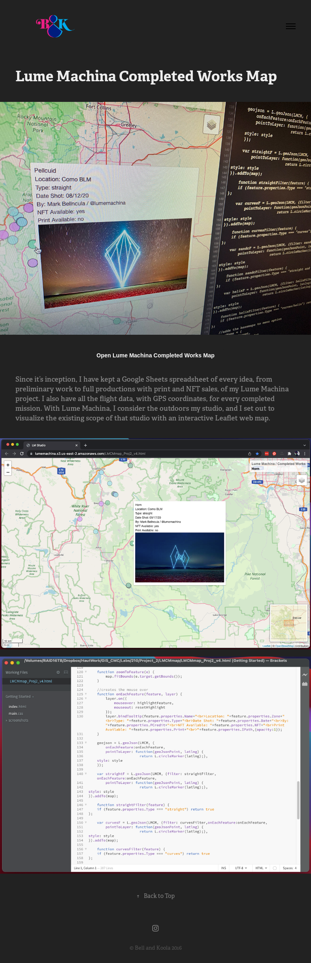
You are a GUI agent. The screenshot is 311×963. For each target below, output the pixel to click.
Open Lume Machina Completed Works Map (155, 355)
